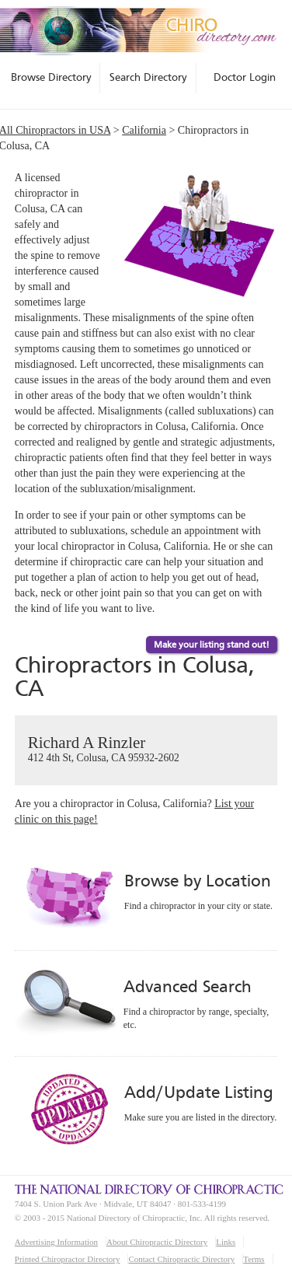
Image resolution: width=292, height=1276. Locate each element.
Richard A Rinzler (146, 749)
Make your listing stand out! (211, 644)
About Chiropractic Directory (156, 1241)
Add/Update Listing (198, 1092)
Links (225, 1241)
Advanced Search (187, 986)
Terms (253, 1259)
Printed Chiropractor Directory (67, 1259)
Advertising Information (56, 1241)
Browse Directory (51, 77)
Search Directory (148, 77)
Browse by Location (197, 880)
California (144, 130)
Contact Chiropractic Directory (181, 1259)
